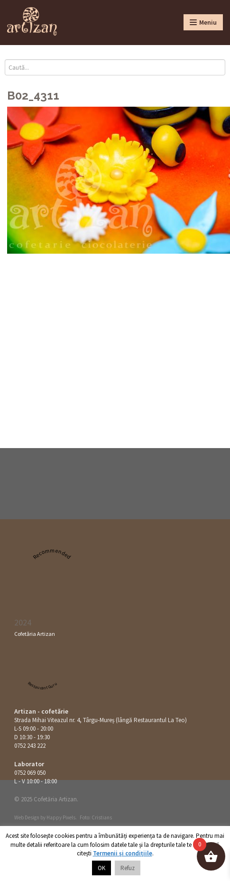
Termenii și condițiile (122, 853)
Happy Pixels (60, 817)
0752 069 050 (30, 773)
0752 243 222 (30, 746)
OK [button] (101, 868)
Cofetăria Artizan (34, 633)
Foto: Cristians (96, 817)
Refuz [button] (127, 868)
